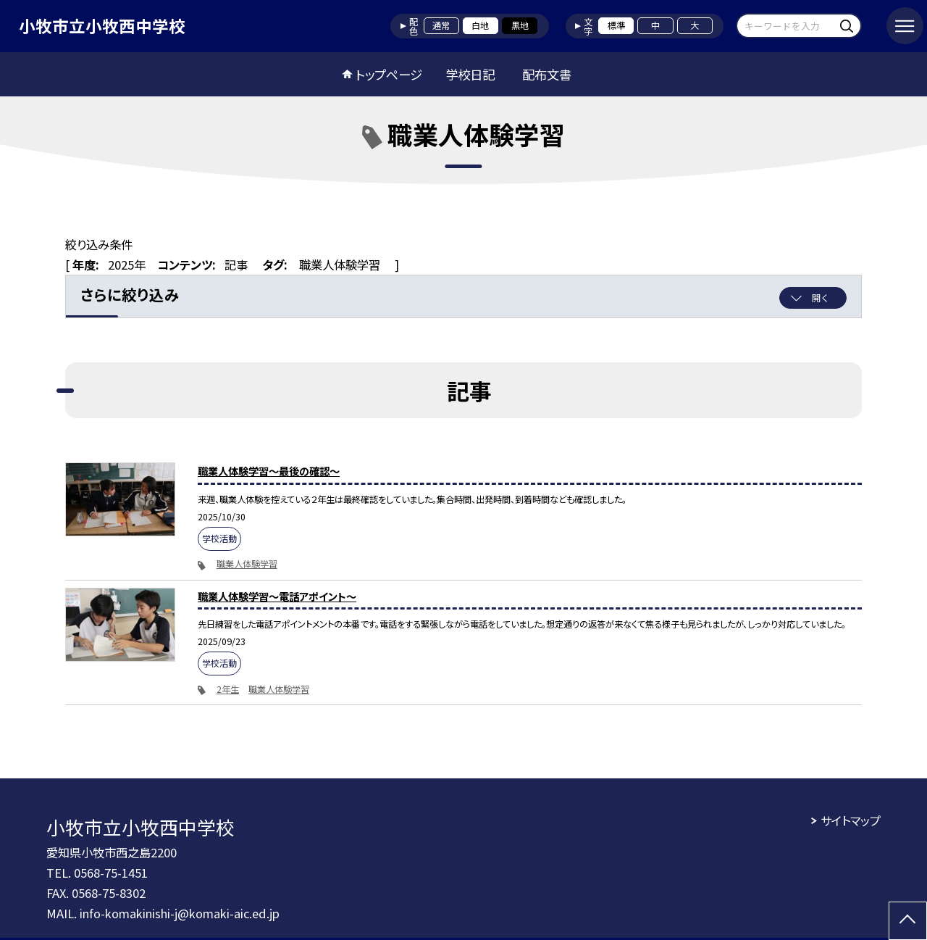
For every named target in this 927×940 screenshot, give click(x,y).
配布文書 (546, 74)
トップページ (389, 74)
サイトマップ (851, 820)
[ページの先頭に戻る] (907, 920)
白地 (480, 25)
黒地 (520, 25)
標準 (616, 25)
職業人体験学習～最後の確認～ (269, 470)
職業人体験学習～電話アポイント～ (277, 596)
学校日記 (470, 74)
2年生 (228, 689)
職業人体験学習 (247, 563)
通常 (441, 25)
